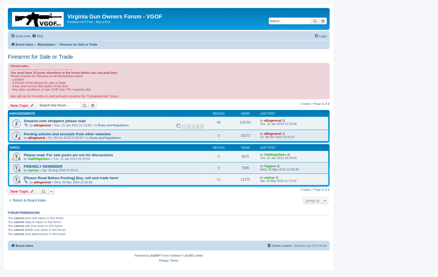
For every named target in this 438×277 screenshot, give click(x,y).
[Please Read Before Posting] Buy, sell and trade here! (71, 178)
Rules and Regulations (113, 125)
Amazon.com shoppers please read (54, 121)
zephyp (33, 170)
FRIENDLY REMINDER (43, 166)
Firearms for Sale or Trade (40, 57)
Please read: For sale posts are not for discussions (68, 155)
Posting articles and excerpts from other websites (67, 134)
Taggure (270, 166)
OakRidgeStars (39, 158)
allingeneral (42, 125)
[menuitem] (37, 36)
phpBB (154, 255)
